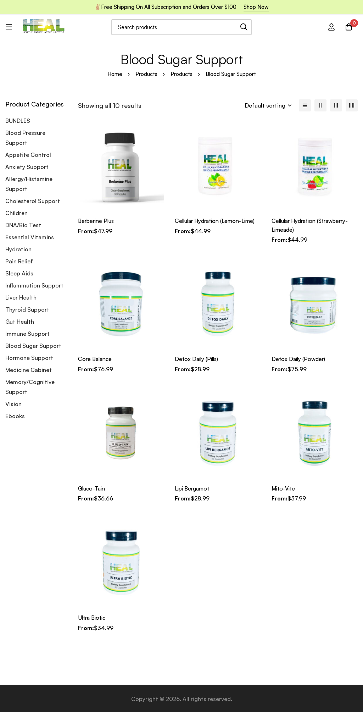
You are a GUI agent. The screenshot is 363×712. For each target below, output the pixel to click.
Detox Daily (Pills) (197, 358)
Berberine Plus (97, 220)
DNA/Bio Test (23, 225)
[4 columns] (352, 105)
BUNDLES (17, 120)
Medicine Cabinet (28, 369)
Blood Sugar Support (33, 345)
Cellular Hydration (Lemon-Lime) (217, 220)
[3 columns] (336, 105)
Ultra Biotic (93, 616)
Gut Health (19, 321)
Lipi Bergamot (193, 487)
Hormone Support (29, 357)
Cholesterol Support (32, 200)
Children (16, 213)
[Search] (244, 27)
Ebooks (15, 416)
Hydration (18, 249)
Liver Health (21, 297)
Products (146, 74)
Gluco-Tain (92, 487)
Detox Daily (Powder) (299, 358)
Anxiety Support (27, 166)
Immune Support (27, 333)
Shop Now (256, 7)
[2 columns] (320, 105)
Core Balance (95, 358)
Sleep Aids (19, 273)
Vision (13, 403)
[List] (305, 105)
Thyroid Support (27, 309)
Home (114, 74)
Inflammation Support (34, 285)
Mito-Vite (284, 487)
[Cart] (348, 27)
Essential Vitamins (29, 237)
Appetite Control (28, 154)
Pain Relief (19, 261)
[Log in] (331, 27)
